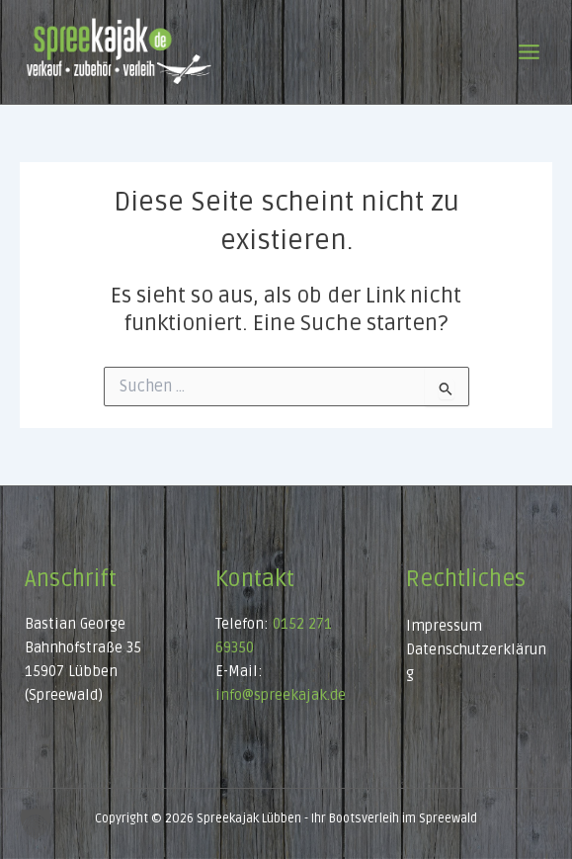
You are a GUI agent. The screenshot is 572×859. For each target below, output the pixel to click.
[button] (35, 823)
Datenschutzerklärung (476, 662)
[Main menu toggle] (529, 52)
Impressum (444, 626)
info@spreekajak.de (280, 695)
